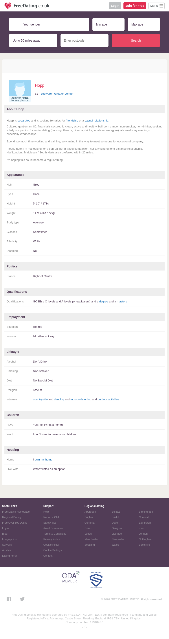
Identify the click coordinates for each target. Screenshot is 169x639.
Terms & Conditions (54, 533)
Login (115, 5)
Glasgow (117, 528)
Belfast (116, 511)
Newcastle (118, 539)
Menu (154, 5)
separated (24, 120)
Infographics (9, 539)
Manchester (91, 539)
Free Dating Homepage (16, 511)
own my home (43, 459)
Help (46, 511)
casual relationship (96, 120)
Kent (141, 528)
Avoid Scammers (53, 528)
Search (136, 40)
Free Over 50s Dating (15, 522)
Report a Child (51, 517)
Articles (6, 550)
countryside (40, 399)
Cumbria (89, 522)
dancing (59, 399)
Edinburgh (145, 522)
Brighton (89, 517)
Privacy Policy (51, 539)
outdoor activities (108, 399)
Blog (4, 533)
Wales (115, 544)
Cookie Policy (51, 544)
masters (122, 301)
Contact (47, 555)
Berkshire (144, 544)
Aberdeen (90, 511)
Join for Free (134, 5)
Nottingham (145, 539)
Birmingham (146, 511)
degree (103, 301)
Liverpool (117, 533)
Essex (88, 528)
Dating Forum (10, 555)
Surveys (7, 544)
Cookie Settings (52, 550)
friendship (72, 120)
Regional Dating (11, 517)
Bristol (115, 517)
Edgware (46, 93)
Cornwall (144, 517)
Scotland (89, 544)
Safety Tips (49, 522)
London (143, 533)
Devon (115, 522)
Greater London (64, 93)
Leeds (88, 533)
